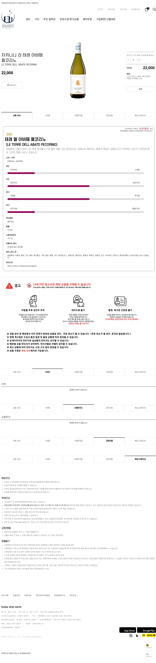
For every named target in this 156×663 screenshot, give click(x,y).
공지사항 (5, 595)
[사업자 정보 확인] (73, 620)
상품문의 (78, 115)
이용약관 (27, 595)
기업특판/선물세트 (106, 19)
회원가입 (111, 9)
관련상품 (109, 115)
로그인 (100, 9)
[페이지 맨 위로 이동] (149, 655)
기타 (37, 19)
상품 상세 (16, 115)
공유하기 (11, 85)
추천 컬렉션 (49, 19)
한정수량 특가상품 (69, 19)
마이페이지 (136, 9)
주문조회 (123, 9)
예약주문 (87, 19)
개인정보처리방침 (43, 595)
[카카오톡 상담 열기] (149, 646)
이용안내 (16, 595)
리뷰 (47, 115)
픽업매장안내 (59, 595)
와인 (28, 19)
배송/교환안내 (140, 115)
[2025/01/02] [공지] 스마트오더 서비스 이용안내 (19, 3)
